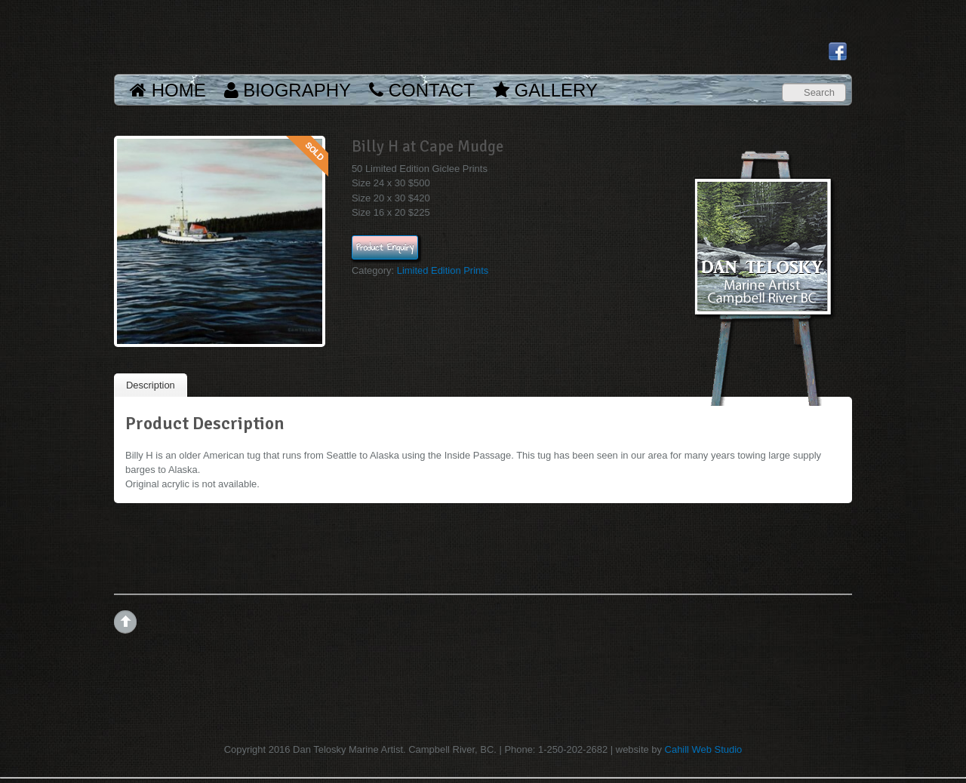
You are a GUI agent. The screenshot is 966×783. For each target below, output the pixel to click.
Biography (287, 90)
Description (150, 385)
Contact (422, 90)
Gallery (545, 90)
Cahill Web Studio (704, 749)
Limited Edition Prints (443, 270)
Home (168, 90)
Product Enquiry (385, 247)
